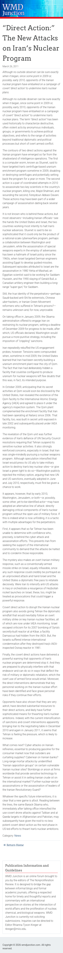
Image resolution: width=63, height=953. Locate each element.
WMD (14, 10)
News (17, 835)
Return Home (15, 845)
